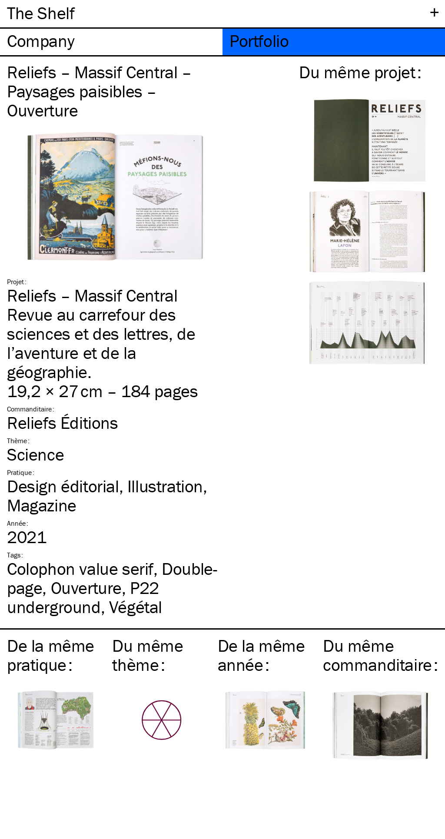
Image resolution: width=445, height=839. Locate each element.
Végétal (135, 606)
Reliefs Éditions (62, 422)
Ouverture (86, 587)
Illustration (165, 486)
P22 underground (83, 597)
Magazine (41, 505)
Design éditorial (63, 486)
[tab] (111, 42)
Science (35, 454)
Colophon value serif (80, 568)
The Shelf (40, 12)
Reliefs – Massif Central (92, 295)
